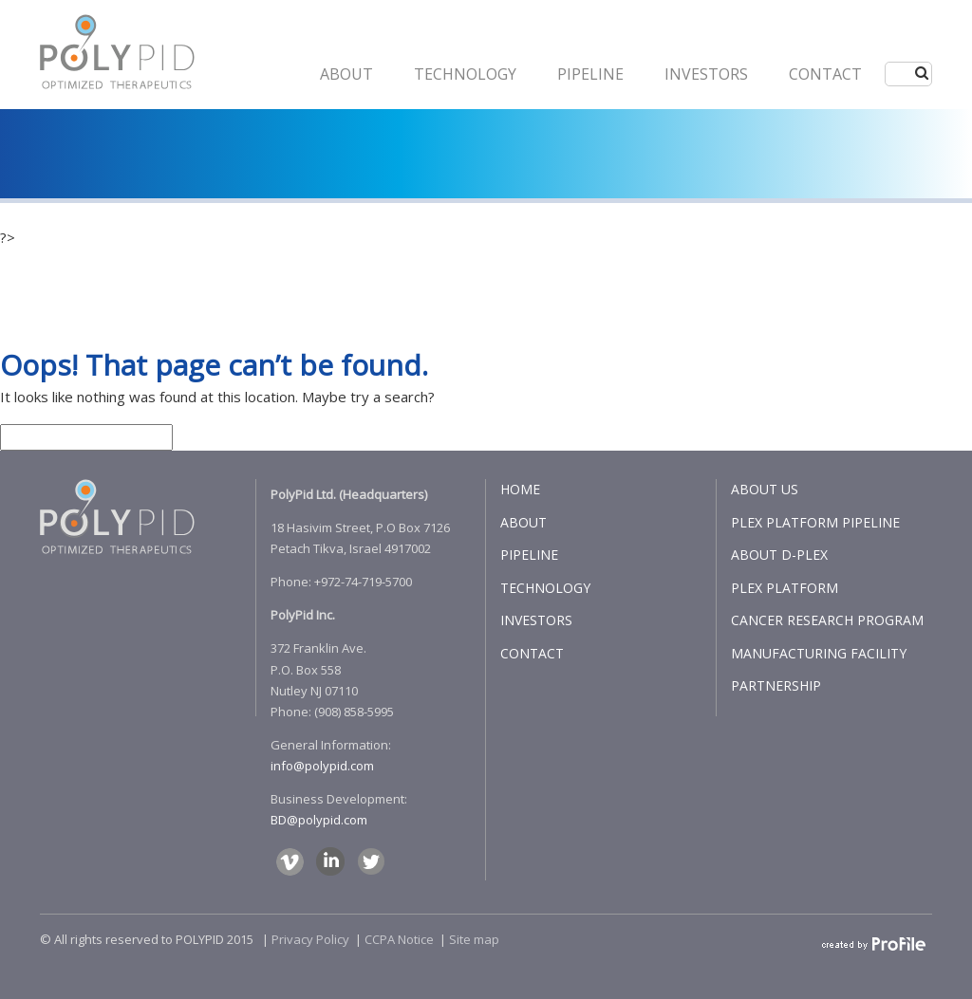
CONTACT (825, 74)
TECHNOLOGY (545, 588)
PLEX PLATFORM (784, 588)
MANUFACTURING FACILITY (819, 653)
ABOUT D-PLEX (779, 555)
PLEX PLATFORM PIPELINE (815, 522)
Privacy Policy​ (310, 939)
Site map (474, 939)
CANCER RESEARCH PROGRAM (827, 620)
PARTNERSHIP (776, 685)
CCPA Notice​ (399, 939)
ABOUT (346, 74)
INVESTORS (706, 74)
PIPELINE (590, 74)
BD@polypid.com (319, 819)
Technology (465, 74)
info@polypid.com (322, 765)
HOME (520, 489)
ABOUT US (764, 489)
